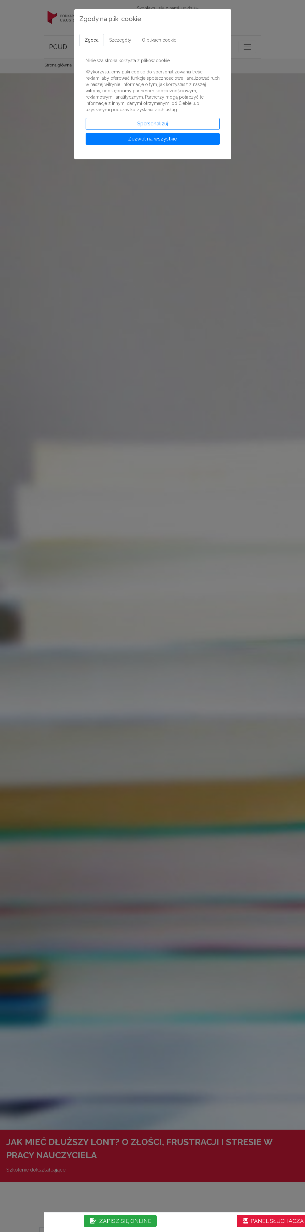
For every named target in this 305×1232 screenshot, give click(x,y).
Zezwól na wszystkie (152, 139)
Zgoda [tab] (92, 40)
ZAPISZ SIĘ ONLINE (120, 1221)
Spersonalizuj (152, 124)
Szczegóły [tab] (120, 40)
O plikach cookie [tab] (159, 40)
